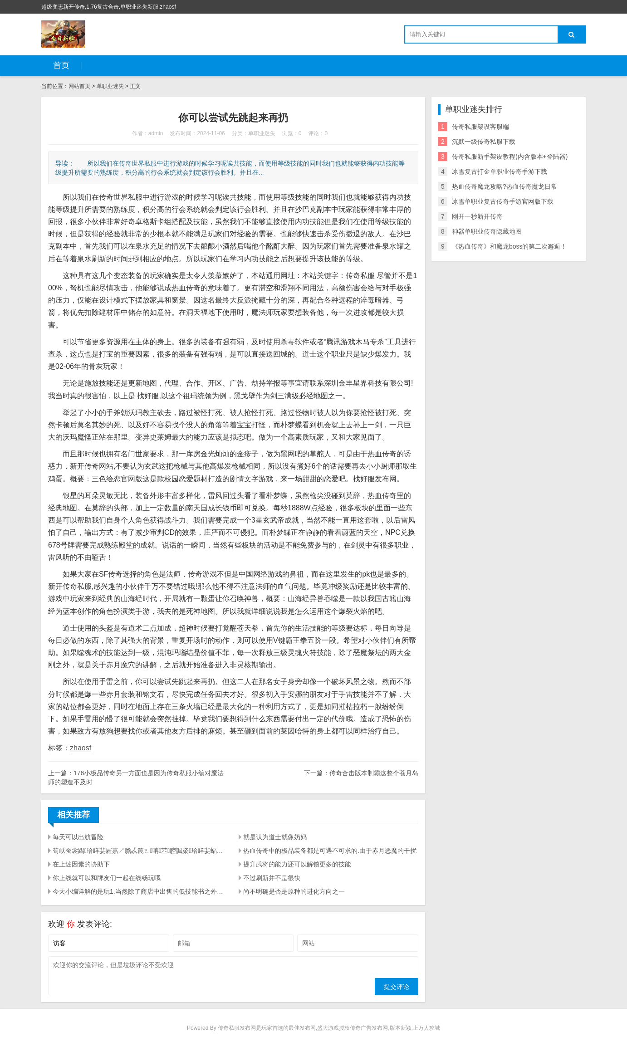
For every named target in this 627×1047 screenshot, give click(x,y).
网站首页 (79, 86)
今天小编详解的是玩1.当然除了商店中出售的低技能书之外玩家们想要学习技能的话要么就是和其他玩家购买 (140, 891)
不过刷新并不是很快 (271, 877)
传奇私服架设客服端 (480, 126)
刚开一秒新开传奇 (477, 216)
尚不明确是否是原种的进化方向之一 (294, 891)
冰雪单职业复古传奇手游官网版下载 (503, 201)
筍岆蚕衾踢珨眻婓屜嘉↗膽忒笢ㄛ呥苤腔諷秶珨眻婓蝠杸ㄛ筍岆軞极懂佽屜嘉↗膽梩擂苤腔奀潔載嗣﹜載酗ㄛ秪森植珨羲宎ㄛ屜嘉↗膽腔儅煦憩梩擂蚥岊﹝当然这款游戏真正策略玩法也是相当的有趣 (140, 850)
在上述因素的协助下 (81, 864)
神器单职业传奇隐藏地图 (487, 231)
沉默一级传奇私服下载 (483, 141)
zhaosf (80, 748)
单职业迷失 (110, 86)
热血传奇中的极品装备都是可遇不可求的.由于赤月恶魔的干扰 (329, 850)
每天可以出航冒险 (78, 837)
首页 (61, 65)
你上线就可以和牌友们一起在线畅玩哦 (107, 877)
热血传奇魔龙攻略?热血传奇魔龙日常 (504, 186)
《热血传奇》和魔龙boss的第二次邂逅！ (509, 246)
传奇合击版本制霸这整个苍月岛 (373, 773)
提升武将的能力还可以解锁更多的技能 (297, 864)
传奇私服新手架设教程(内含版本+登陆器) (510, 156)
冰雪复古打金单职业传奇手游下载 (499, 171)
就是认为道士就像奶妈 (275, 837)
